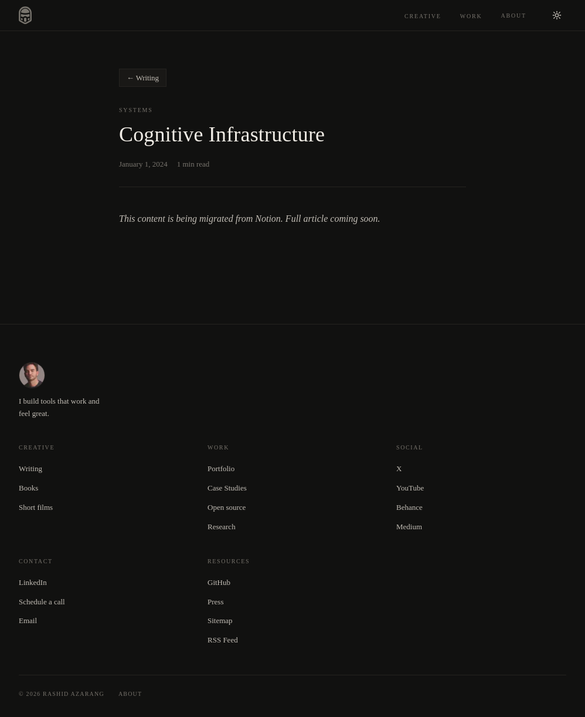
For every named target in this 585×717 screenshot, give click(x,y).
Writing (30, 468)
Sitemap (220, 620)
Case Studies (227, 487)
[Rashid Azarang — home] (25, 15)
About (513, 15)
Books (28, 487)
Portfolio (221, 468)
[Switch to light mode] (556, 15)
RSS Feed (223, 639)
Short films (36, 507)
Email (28, 620)
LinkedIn (33, 582)
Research (222, 526)
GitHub (219, 582)
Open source (227, 507)
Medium (409, 526)
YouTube (410, 487)
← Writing (143, 77)
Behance (409, 507)
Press (215, 601)
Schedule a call (42, 601)
